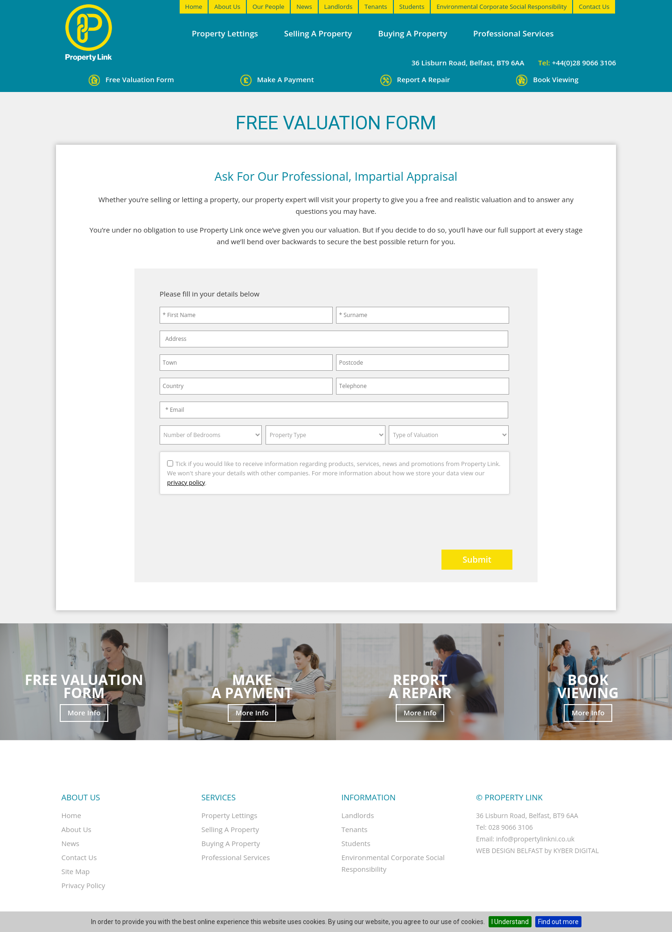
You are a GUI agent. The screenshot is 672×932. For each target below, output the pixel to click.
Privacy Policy (83, 885)
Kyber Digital (576, 850)
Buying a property (412, 33)
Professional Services (513, 33)
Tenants (375, 6)
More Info (84, 712)
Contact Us (594, 6)
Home (194, 6)
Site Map (76, 871)
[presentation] (216, 518)
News (304, 6)
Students (412, 6)
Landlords (338, 6)
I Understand (510, 921)
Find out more (558, 921)
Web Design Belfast (509, 850)
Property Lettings (225, 33)
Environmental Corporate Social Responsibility (501, 6)
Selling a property (318, 33)
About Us (227, 6)
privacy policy (186, 482)
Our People (268, 6)
